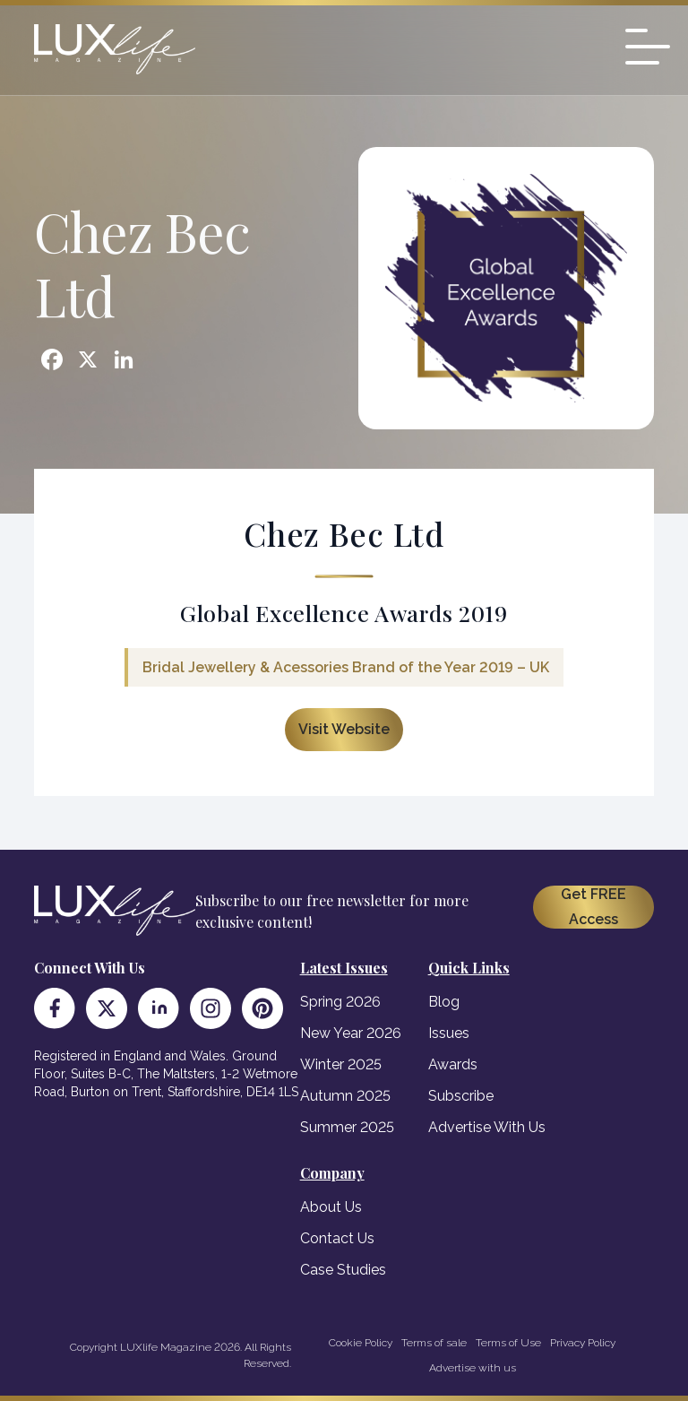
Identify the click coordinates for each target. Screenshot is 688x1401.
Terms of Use (508, 1342)
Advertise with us (472, 1368)
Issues (448, 1033)
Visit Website (344, 729)
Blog (444, 1001)
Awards (452, 1064)
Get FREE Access (593, 907)
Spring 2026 (340, 1001)
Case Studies (343, 1269)
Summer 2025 (347, 1127)
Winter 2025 (341, 1064)
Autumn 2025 (345, 1095)
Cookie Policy (360, 1342)
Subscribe (461, 1095)
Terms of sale (434, 1342)
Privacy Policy (582, 1342)
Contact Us (337, 1238)
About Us (331, 1206)
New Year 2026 (350, 1033)
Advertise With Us (487, 1127)
